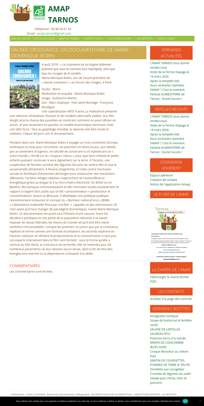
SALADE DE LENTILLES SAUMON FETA (165, 331)
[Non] (200, 401)
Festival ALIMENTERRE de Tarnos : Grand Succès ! (167, 96)
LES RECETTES (145, 38)
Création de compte (163, 180)
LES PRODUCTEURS (120, 38)
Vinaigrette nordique (164, 316)
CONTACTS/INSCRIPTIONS (146, 394)
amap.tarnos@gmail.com (54, 33)
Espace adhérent (161, 175)
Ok (185, 401)
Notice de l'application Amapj (170, 184)
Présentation (17, 394)
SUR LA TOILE (166, 38)
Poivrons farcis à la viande (168, 338)
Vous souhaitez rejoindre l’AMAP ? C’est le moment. (167, 87)
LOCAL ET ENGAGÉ (35, 394)
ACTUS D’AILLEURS (44, 38)
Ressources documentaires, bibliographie (68, 394)
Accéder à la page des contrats (171, 299)
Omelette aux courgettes (167, 369)
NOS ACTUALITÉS (21, 38)
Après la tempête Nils (165, 81)
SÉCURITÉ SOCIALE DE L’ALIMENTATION (111, 394)
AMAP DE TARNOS (69, 38)
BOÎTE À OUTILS (94, 38)
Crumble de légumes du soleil (170, 374)
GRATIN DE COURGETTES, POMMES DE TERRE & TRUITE (170, 362)
